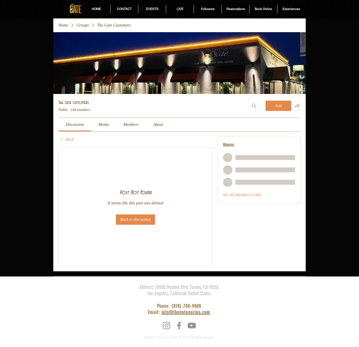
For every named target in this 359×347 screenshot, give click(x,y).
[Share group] (297, 105)
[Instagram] (166, 325)
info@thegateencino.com (186, 312)
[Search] (254, 106)
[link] (75, 124)
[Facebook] (179, 325)
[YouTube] (192, 325)
